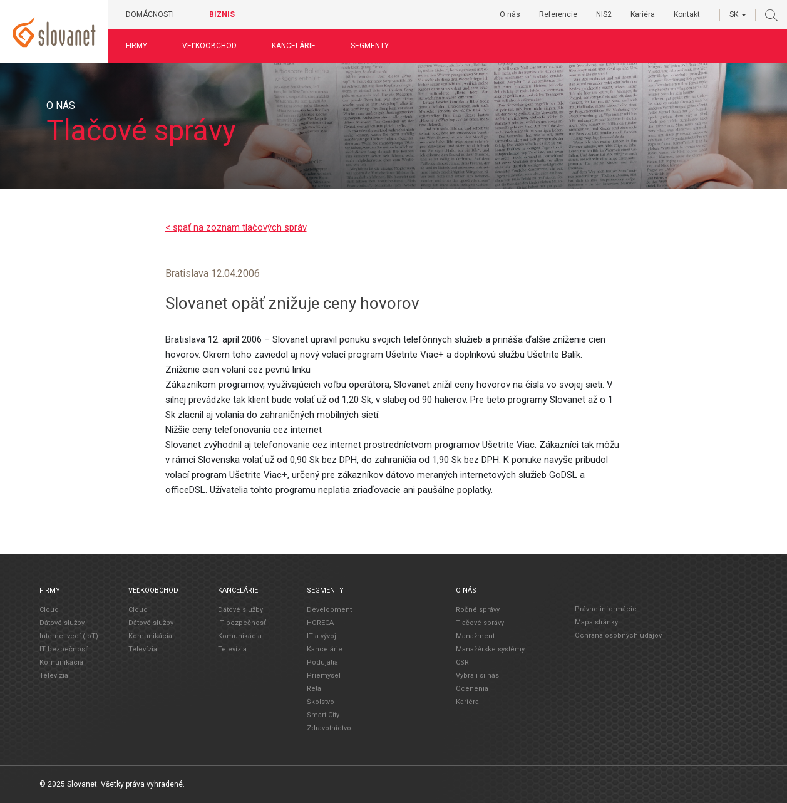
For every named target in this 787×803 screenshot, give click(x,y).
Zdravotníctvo (329, 727)
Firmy (141, 45)
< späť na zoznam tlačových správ (236, 227)
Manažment (475, 635)
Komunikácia (61, 662)
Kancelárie (299, 45)
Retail (316, 688)
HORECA (320, 622)
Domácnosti (155, 14)
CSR (462, 662)
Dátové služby (62, 622)
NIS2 (604, 14)
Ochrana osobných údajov (618, 635)
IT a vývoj (321, 635)
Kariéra (642, 14)
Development (329, 609)
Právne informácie (606, 609)
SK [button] (733, 14)
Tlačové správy (480, 622)
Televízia (53, 675)
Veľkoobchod (214, 45)
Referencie (558, 14)
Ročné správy (478, 609)
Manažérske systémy (490, 649)
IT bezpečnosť (63, 649)
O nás (510, 14)
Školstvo (320, 701)
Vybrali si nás (477, 675)
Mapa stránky (596, 622)
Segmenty (375, 45)
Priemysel (324, 675)
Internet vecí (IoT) (68, 635)
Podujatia (322, 662)
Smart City (323, 714)
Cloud (49, 609)
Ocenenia (472, 688)
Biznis (227, 14)
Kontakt (687, 14)
